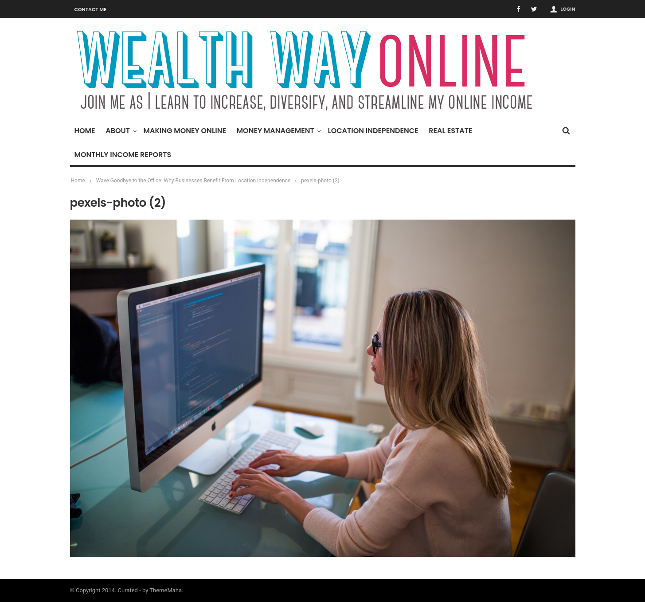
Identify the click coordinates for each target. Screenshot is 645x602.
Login (567, 8)
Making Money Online (185, 131)
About (120, 131)
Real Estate (450, 131)
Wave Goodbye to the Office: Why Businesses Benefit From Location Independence (193, 180)
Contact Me (90, 9)
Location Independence (373, 131)
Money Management (278, 131)
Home (84, 131)
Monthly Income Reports (123, 155)
